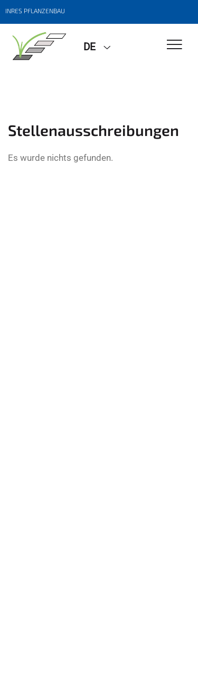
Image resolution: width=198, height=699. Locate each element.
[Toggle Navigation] (174, 45)
